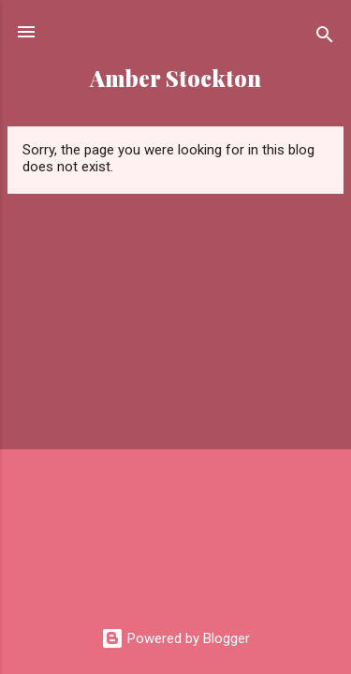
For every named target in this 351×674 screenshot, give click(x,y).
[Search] (325, 37)
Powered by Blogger (175, 638)
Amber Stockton (175, 78)
